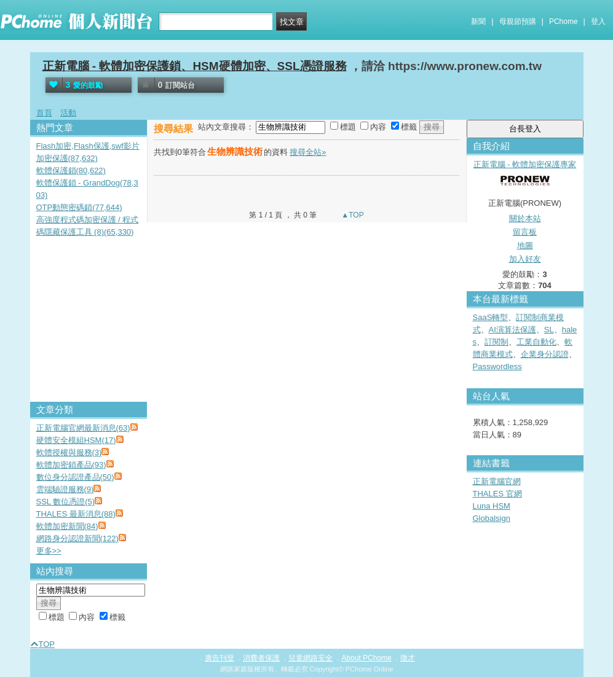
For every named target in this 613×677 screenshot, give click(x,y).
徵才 (407, 658)
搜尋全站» (308, 152)
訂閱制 (496, 341)
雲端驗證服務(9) (65, 489)
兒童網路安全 (310, 658)
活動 (68, 112)
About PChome (366, 658)
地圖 (525, 245)
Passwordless (497, 366)
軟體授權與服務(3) (69, 452)
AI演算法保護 (512, 329)
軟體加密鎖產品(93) (71, 464)
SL (549, 329)
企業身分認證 (545, 354)
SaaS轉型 (490, 317)
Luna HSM (491, 506)
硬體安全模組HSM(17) (76, 440)
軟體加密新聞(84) (67, 526)
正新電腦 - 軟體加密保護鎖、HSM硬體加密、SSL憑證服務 (194, 66)
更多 (48, 550)
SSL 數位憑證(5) (65, 501)
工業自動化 (536, 341)
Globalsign (491, 518)
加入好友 (525, 259)
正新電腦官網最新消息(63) (83, 427)
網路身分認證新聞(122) (77, 538)
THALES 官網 (497, 493)
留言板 (525, 232)
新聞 (478, 21)
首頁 (44, 112)
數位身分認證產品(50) (75, 477)
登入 (598, 21)
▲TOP (351, 215)
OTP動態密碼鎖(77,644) (79, 207)
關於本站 (525, 218)
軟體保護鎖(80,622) (71, 170)
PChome (563, 21)
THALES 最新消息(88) (76, 514)
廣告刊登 (219, 658)
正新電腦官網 (497, 481)
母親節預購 (517, 21)
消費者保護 (261, 658)
